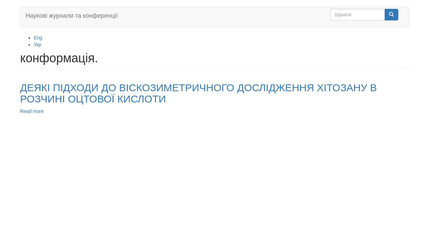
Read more (32, 111)
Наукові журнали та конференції (72, 15)
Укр (37, 44)
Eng (38, 37)
